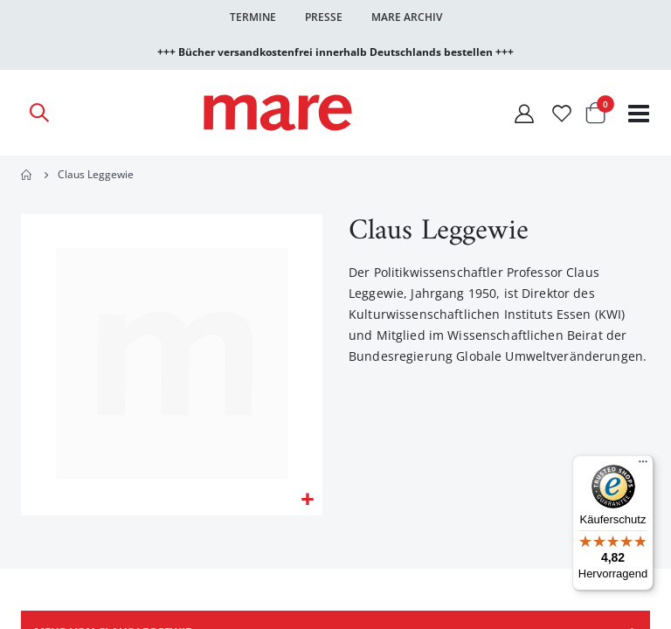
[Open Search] (38, 112)
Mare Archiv (406, 17)
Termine (253, 17)
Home (27, 174)
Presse (323, 17)
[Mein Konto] (524, 113)
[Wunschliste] (561, 113)
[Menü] (643, 459)
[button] (307, 501)
